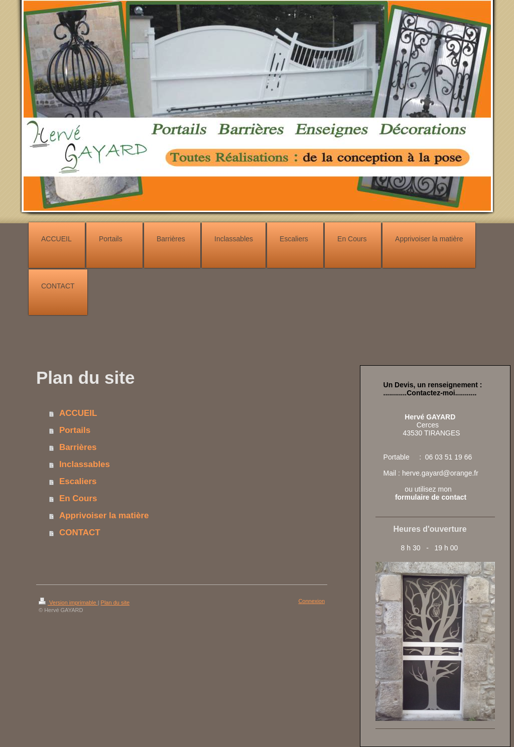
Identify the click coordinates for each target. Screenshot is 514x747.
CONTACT (79, 532)
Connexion (311, 601)
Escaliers (78, 481)
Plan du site (115, 603)
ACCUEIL (78, 413)
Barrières (78, 447)
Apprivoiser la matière (104, 515)
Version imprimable (68, 603)
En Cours (78, 498)
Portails (74, 430)
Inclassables (84, 464)
